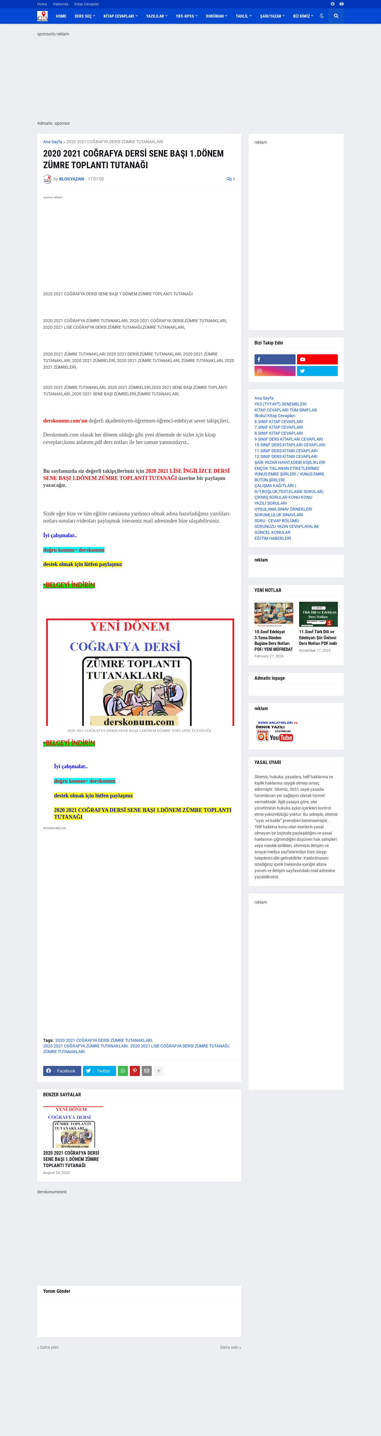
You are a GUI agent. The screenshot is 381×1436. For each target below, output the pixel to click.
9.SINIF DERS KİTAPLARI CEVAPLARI (288, 439)
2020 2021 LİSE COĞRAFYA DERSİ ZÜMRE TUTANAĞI (179, 1046)
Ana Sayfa (52, 142)
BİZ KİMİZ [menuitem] (301, 16)
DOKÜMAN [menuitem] (215, 16)
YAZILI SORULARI (270, 503)
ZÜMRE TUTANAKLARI (64, 1052)
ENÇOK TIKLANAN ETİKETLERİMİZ (286, 468)
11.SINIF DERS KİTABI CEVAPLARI (286, 450)
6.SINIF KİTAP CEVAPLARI (278, 421)
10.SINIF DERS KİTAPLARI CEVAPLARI (289, 444)
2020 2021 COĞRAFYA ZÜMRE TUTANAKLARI (85, 1046)
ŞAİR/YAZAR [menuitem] (270, 16)
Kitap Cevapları (86, 4)
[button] (321, 16)
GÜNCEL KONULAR (272, 532)
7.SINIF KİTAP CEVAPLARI (278, 427)
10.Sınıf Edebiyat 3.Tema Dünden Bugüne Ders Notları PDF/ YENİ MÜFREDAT (273, 640)
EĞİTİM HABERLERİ (272, 538)
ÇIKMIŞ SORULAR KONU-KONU (283, 497)
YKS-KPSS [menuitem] (185, 16)
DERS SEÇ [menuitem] (83, 16)
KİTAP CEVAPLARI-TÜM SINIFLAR (285, 410)
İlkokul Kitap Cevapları (274, 415)
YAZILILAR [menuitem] (155, 16)
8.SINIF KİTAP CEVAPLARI (278, 433)
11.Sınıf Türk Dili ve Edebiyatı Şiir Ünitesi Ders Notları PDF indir (318, 637)
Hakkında (60, 4)
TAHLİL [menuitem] (242, 16)
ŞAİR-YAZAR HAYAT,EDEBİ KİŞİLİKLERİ (289, 462)
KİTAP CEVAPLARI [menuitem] (119, 16)
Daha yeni (49, 1347)
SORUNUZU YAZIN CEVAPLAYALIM (286, 526)
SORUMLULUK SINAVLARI (278, 514)
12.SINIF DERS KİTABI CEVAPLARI (286, 456)
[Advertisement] (139, 989)
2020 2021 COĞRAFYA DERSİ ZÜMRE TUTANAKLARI (114, 142)
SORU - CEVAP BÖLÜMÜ (276, 520)
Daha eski (229, 1347)
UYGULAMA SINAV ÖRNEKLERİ (283, 509)
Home (42, 4)
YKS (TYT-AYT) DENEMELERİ (280, 404)
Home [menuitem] (61, 16)
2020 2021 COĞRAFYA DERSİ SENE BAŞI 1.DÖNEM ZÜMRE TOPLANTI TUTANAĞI (71, 1159)
